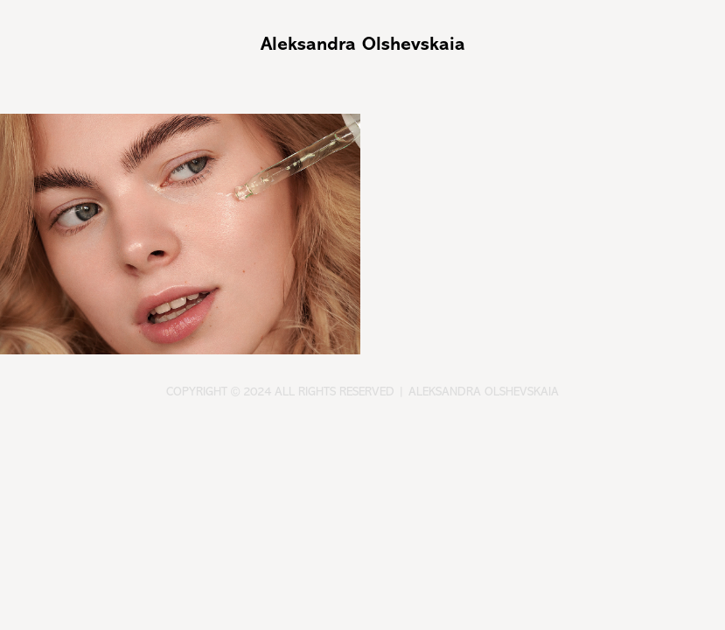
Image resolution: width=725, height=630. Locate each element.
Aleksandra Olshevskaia (363, 43)
